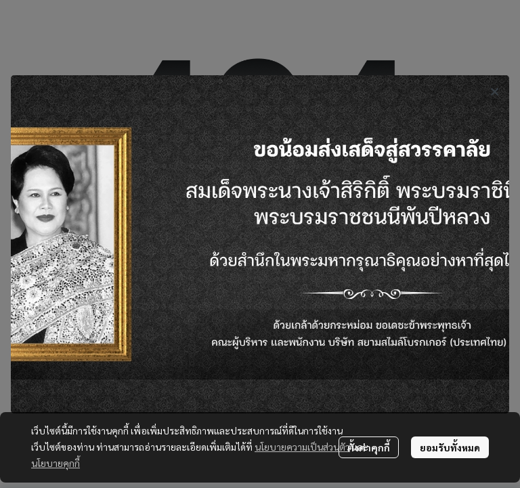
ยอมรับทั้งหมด (450, 447)
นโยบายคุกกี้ (55, 463)
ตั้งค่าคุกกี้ (368, 447)
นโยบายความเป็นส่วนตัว (302, 447)
